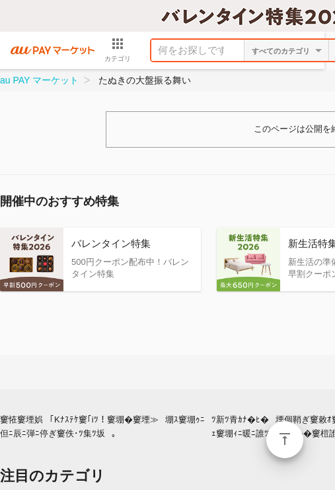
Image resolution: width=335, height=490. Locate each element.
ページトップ (284, 439)
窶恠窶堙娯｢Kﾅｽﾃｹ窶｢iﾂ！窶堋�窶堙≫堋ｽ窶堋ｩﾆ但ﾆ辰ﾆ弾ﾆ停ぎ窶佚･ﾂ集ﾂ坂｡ (102, 426)
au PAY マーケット (39, 80)
